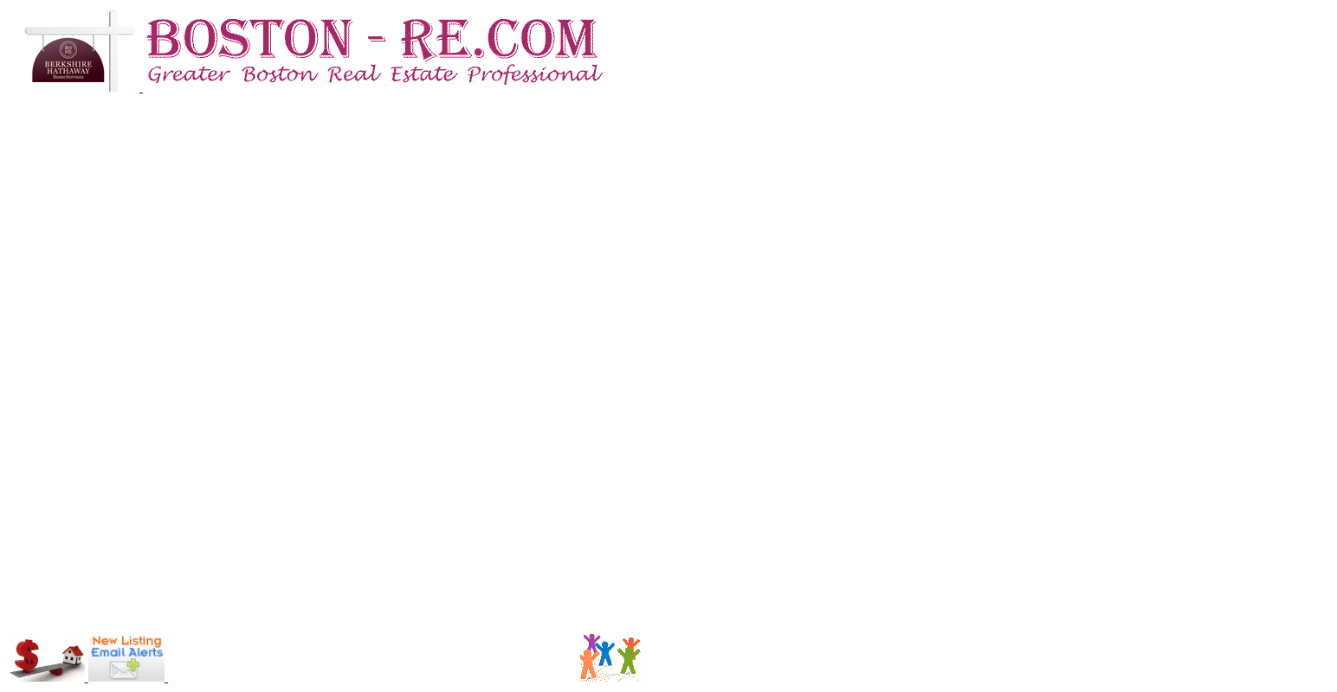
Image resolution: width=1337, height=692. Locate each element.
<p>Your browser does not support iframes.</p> (668, 362)
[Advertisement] (269, 656)
